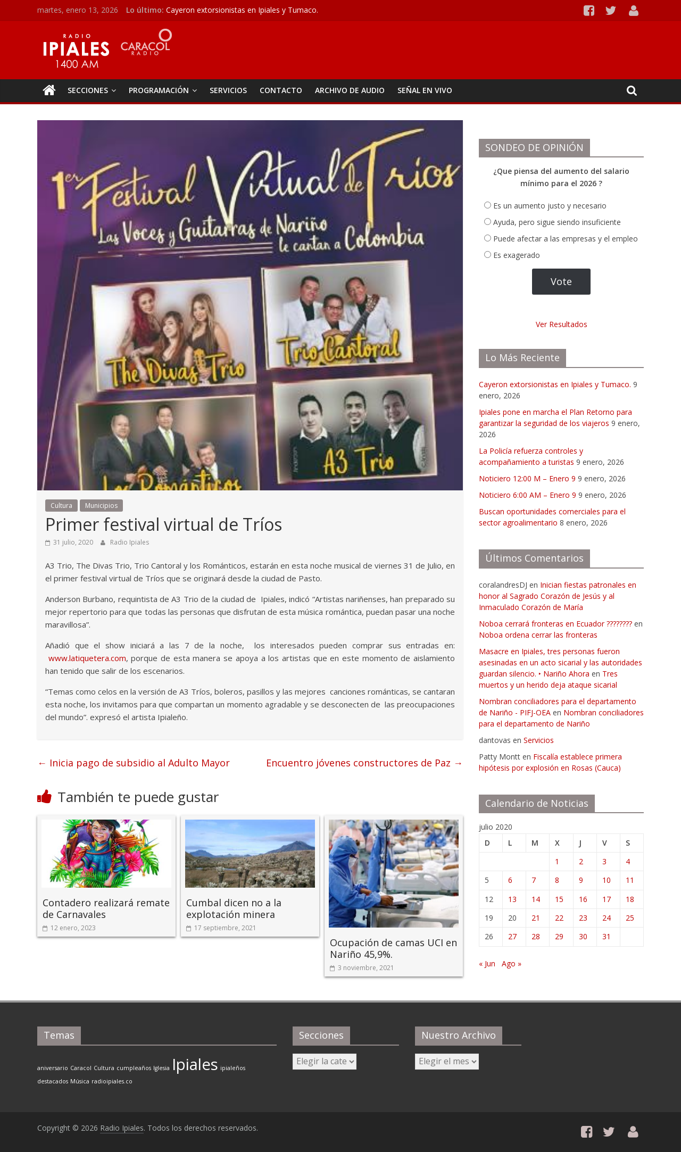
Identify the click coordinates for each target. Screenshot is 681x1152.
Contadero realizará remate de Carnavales (106, 908)
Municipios (101, 505)
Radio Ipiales (129, 542)
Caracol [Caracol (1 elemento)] (81, 1068)
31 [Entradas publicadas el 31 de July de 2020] (606, 936)
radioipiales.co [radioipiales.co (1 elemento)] (112, 1081)
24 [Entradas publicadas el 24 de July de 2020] (606, 918)
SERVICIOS (228, 90)
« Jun (487, 963)
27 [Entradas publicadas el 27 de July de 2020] (512, 936)
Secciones (88, 90)
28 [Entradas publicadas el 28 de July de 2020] (535, 936)
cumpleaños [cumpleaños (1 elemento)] (134, 1068)
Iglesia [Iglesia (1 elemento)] (161, 1068)
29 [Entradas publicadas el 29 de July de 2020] (559, 936)
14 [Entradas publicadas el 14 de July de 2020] (535, 899)
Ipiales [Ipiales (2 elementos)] (195, 1064)
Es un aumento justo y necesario (550, 206)
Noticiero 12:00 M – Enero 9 (527, 478)
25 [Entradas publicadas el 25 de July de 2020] (630, 918)
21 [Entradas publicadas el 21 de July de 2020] (535, 918)
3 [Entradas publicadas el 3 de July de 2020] (604, 861)
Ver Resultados (561, 324)
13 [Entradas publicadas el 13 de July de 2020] (512, 899)
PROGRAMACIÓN (159, 90)
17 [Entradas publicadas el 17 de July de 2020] (606, 899)
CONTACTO (281, 90)
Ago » (511, 963)
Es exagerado (516, 255)
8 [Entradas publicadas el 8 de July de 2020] (557, 880)
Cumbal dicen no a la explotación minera (233, 908)
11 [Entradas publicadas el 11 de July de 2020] (630, 880)
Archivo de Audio (350, 90)
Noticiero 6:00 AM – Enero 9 (527, 495)
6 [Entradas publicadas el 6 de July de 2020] (510, 880)
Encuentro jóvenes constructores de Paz (364, 762)
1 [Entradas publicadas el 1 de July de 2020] (557, 861)
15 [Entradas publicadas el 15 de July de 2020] (559, 899)
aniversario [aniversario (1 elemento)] (52, 1068)
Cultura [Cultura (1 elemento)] (104, 1068)
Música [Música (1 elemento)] (79, 1081)
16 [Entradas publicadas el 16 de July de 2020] (583, 899)
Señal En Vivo (424, 90)
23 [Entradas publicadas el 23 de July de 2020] (583, 918)
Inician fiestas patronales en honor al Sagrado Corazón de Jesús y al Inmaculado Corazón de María (557, 596)
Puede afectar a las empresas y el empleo (565, 238)
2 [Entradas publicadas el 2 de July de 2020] (581, 861)
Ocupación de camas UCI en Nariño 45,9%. (393, 948)
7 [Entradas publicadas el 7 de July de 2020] (533, 880)
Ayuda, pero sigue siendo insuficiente (557, 222)
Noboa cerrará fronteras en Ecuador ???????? (555, 624)
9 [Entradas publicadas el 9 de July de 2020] (581, 880)
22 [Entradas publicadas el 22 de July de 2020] (559, 918)
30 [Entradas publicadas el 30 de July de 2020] (583, 936)
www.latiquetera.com (87, 658)
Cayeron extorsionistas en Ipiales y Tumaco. (242, 10)
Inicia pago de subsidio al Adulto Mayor (133, 762)
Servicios (539, 740)
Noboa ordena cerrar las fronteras (538, 635)
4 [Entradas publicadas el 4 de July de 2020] (628, 861)
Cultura (61, 505)
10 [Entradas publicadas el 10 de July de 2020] (606, 880)
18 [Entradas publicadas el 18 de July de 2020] (630, 899)
